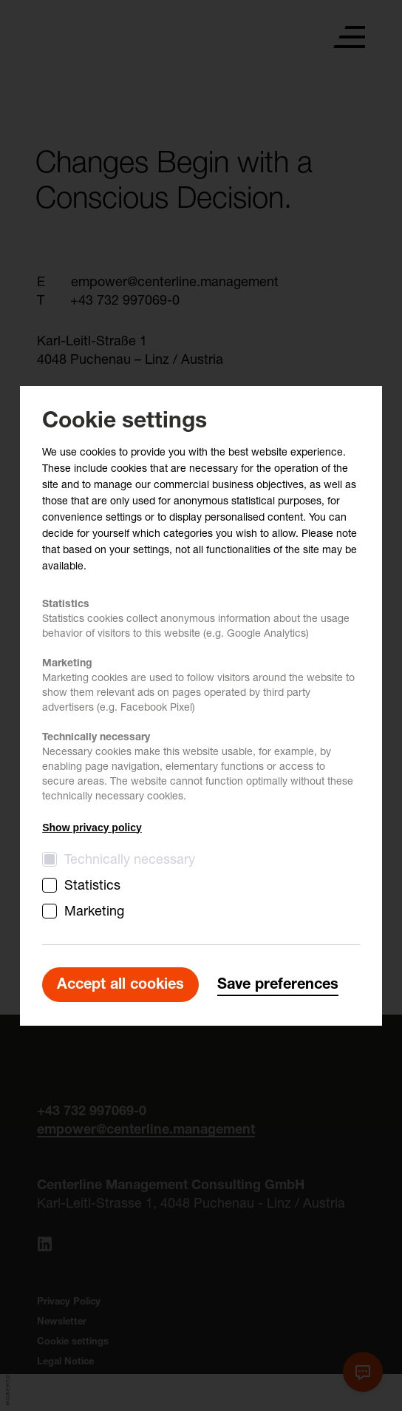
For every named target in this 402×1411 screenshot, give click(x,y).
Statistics (92, 886)
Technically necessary (129, 860)
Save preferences (277, 985)
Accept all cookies (120, 985)
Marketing (94, 912)
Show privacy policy (92, 827)
